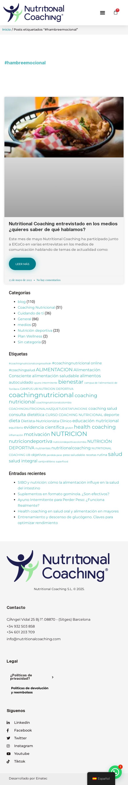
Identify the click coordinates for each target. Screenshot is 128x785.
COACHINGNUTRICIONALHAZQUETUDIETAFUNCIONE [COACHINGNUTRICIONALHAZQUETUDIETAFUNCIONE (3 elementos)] (48, 408)
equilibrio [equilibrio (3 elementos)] (16, 427)
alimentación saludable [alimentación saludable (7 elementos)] (55, 375)
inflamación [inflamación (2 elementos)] (16, 435)
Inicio (6, 29)
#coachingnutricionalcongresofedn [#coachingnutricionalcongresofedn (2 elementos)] (30, 363)
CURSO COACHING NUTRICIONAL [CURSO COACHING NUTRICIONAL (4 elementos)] (74, 415)
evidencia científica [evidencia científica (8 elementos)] (44, 427)
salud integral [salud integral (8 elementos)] (23, 460)
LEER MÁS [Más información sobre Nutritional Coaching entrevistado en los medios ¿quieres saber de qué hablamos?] (22, 264)
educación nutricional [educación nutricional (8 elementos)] (95, 420)
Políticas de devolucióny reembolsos (29, 690)
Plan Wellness (30, 336)
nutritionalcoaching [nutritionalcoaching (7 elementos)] (71, 447)
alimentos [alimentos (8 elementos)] (90, 375)
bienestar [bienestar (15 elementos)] (70, 382)
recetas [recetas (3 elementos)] (91, 455)
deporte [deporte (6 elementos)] (111, 414)
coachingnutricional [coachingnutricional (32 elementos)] (41, 395)
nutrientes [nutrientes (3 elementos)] (42, 448)
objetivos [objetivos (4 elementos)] (38, 455)
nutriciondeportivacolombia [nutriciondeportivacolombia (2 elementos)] (69, 442)
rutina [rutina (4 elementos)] (102, 455)
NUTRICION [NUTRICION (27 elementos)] (69, 434)
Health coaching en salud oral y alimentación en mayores (68, 511)
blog (22, 302)
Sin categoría (29, 342)
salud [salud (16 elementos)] (115, 454)
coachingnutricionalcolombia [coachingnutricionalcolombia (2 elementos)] (53, 402)
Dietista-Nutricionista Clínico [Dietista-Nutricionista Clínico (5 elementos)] (46, 421)
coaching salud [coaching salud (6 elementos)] (102, 408)
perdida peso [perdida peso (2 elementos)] (54, 455)
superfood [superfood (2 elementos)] (62, 461)
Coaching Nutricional (36, 307)
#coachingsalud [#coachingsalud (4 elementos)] (22, 370)
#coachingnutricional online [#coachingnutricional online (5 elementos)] (77, 363)
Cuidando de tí (31, 313)
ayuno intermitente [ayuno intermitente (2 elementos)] (45, 382)
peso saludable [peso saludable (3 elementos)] (74, 455)
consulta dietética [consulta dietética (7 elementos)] (27, 414)
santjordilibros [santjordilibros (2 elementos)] (46, 461)
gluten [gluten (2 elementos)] (69, 427)
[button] (103, 13)
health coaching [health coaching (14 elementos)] (95, 427)
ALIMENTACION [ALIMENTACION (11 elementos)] (54, 369)
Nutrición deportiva (35, 330)
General (24, 319)
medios (24, 325)
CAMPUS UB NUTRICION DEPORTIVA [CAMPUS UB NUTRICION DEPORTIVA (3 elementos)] (46, 389)
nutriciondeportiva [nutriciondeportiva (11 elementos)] (30, 441)
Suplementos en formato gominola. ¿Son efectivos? (63, 494)
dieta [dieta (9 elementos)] (14, 420)
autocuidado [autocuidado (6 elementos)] (21, 382)
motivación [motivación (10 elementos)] (37, 434)
